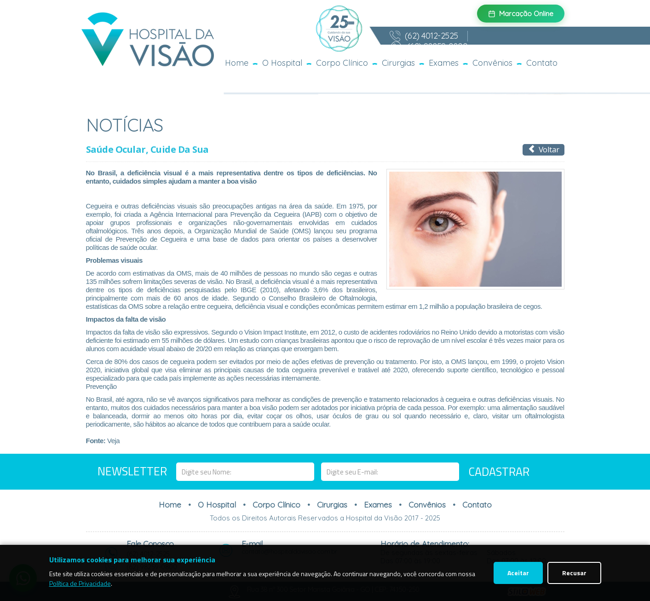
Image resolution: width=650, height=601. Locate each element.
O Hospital (282, 63)
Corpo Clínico (342, 63)
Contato (542, 63)
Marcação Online (520, 13)
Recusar (574, 573)
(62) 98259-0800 (429, 47)
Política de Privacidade (80, 583)
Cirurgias (398, 63)
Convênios (492, 63)
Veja (113, 441)
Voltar (543, 149)
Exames (444, 63)
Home (236, 63)
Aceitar (518, 573)
